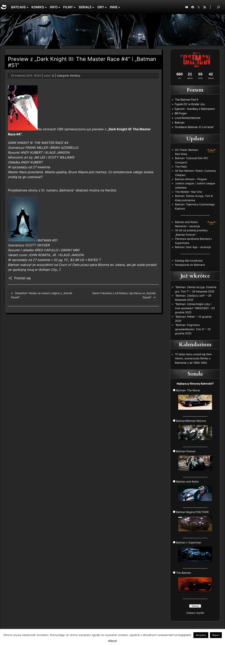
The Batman (194, 581)
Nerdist (110, 190)
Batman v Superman (194, 551)
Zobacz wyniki (195, 612)
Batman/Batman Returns (194, 429)
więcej (112, 640)
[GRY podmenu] (106, 7)
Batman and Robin (194, 490)
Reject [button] (216, 635)
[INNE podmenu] (119, 7)
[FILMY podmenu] (75, 7)
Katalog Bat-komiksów (189, 260)
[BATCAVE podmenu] (27, 7)
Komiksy (75, 75)
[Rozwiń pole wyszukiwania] (218, 7)
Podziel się (22, 278)
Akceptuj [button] (201, 635)
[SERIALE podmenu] (93, 7)
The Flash (181, 166)
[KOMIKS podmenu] (46, 7)
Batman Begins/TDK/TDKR (194, 520)
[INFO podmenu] (59, 7)
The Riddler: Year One (188, 191)
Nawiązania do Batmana (190, 264)
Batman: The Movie (194, 399)
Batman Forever (194, 460)
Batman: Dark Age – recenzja (193, 247)
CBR (60, 129)
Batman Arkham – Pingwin (191, 179)
